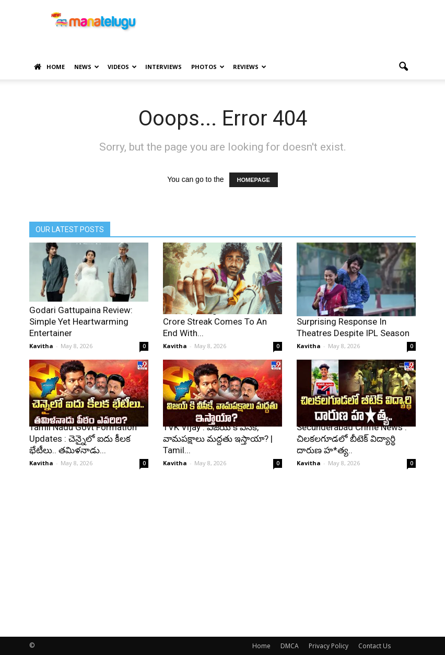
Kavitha (41, 346)
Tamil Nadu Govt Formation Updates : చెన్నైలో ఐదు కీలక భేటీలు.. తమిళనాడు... (83, 438)
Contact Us (374, 645)
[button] (403, 66)
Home (49, 67)
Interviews (163, 67)
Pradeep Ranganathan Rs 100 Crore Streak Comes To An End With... (220, 321)
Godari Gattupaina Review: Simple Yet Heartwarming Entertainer (81, 321)
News (86, 67)
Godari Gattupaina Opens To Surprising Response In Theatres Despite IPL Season (353, 321)
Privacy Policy (328, 645)
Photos (208, 67)
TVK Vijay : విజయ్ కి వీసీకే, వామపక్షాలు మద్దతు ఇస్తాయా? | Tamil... (218, 438)
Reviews (249, 67)
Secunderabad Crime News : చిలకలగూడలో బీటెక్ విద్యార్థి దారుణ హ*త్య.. (352, 438)
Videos (122, 67)
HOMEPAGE (253, 180)
